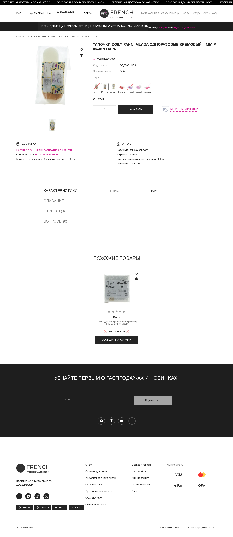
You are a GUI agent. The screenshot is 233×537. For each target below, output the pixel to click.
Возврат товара (141, 467)
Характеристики (60, 189)
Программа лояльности (98, 494)
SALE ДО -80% (94, 501)
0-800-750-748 (65, 13)
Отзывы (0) (54, 210)
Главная (20, 35)
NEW (183, 26)
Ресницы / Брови (80, 26)
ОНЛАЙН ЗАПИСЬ (95, 507)
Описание (54, 200)
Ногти (25, 26)
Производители (141, 487)
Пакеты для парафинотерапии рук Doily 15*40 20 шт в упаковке (116, 320)
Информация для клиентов (100, 481)
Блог (134, 494)
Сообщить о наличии (116, 339)
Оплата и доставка (96, 474)
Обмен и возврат (95, 487)
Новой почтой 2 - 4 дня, (44, 149)
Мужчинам (140, 26)
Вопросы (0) (55, 220)
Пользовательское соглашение (166, 530)
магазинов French (46, 153)
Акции (172, 26)
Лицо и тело (104, 26)
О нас (88, 467)
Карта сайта (139, 474)
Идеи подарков (201, 26)
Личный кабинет (141, 481)
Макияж (123, 26)
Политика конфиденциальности (200, 530)
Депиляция (41, 26)
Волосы (58, 26)
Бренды (157, 26)
